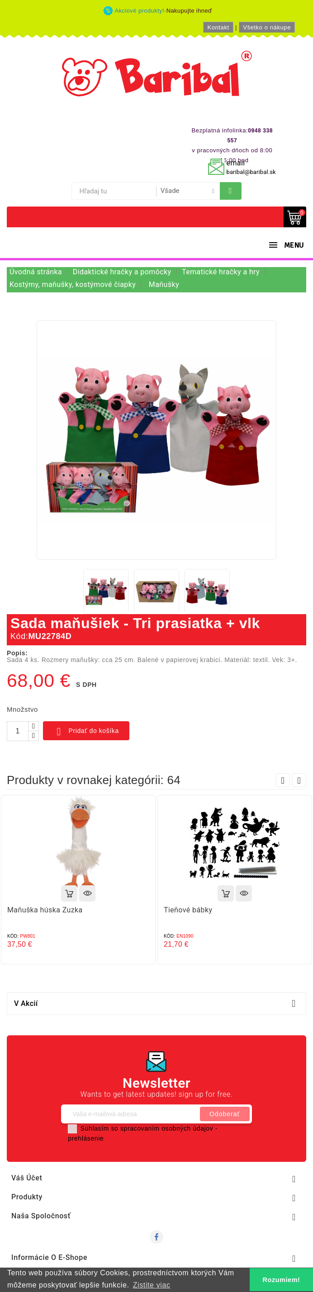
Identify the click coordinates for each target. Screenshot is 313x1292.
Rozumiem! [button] (281, 1279)
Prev (283, 780)
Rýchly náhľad (87, 893)
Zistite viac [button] (152, 1285)
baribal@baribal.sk (251, 172)
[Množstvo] (17, 731)
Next (299, 780)
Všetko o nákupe (267, 27)
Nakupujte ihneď (189, 10)
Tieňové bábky (188, 910)
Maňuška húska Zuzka (45, 910)
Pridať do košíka (86, 732)
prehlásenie (86, 1138)
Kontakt (218, 27)
